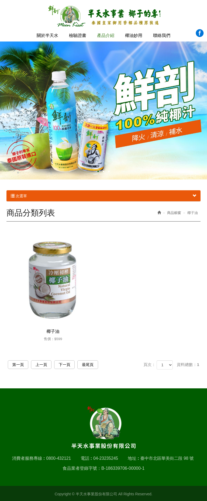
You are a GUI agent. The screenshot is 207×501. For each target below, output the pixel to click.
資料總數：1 (188, 364)
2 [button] (103, 170)
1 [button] (98, 170)
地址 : (133, 457)
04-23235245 (105, 457)
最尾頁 (98, 364)
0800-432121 (57, 457)
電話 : (85, 457)
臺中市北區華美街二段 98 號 (167, 457)
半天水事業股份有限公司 (103, 16)
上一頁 (46, 364)
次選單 (103, 195)
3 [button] (109, 170)
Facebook (200, 33)
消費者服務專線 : (27, 457)
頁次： (149, 364)
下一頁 (72, 364)
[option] (103, 110)
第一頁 (19, 364)
